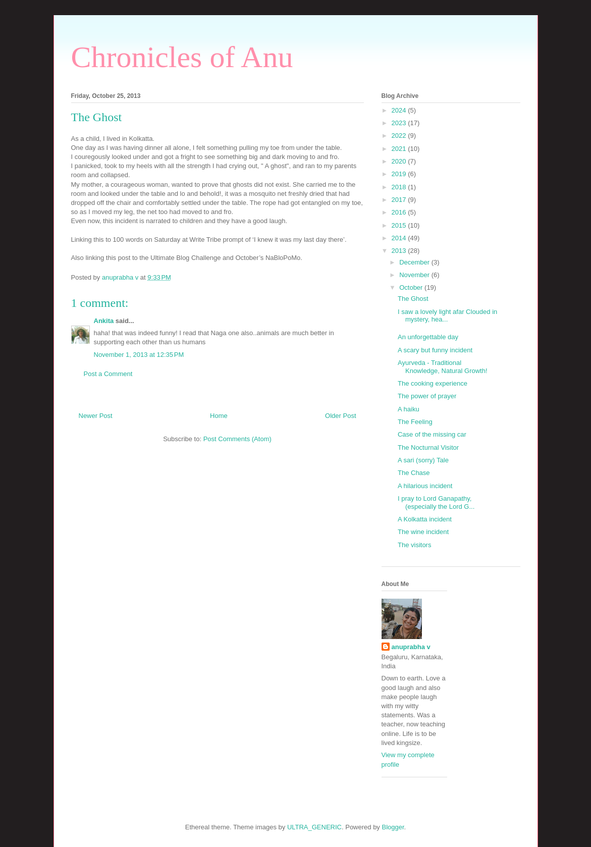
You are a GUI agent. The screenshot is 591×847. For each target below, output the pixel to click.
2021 (400, 148)
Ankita (105, 321)
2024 (400, 110)
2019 (400, 174)
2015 (400, 225)
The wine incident (423, 532)
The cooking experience (432, 383)
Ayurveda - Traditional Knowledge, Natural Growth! (443, 367)
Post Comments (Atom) (237, 439)
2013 (400, 250)
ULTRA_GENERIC (314, 827)
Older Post (340, 415)
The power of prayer (427, 396)
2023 (400, 123)
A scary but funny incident (435, 350)
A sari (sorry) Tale (423, 460)
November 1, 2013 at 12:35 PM (139, 354)
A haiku (408, 409)
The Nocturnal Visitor (428, 447)
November (415, 275)
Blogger (393, 827)
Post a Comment (108, 374)
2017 (400, 199)
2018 (400, 187)
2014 (400, 238)
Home (219, 415)
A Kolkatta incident (425, 519)
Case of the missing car (432, 434)
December (415, 262)
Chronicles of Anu (182, 57)
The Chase (414, 473)
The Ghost (413, 298)
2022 (400, 135)
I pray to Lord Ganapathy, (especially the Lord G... (436, 502)
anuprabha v (411, 647)
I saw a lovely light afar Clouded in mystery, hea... (447, 316)
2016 (400, 212)
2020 (400, 161)
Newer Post (96, 415)
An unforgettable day (428, 337)
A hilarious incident (425, 486)
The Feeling (415, 422)
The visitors (414, 545)
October (411, 287)
